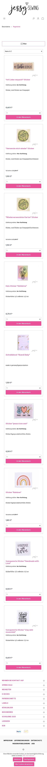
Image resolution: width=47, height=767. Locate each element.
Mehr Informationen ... (29, 755)
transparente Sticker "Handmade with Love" (22, 562)
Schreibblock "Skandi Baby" (18, 355)
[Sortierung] (23, 51)
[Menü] (4, 18)
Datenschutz (36, 740)
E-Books (6, 694)
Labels (5, 703)
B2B (3, 726)
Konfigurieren (29, 759)
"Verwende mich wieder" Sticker (20, 148)
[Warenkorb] (42, 18)
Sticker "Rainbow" (13, 492)
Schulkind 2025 (9, 717)
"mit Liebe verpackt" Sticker (18, 80)
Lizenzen (6, 721)
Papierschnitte (9, 699)
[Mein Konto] (38, 18)
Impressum (8, 740)
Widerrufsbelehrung (21, 743)
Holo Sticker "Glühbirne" (16, 286)
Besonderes (7, 712)
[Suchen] (33, 18)
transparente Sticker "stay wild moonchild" (19, 631)
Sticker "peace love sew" (16, 424)
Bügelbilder (7, 708)
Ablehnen (17, 759)
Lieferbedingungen (21, 740)
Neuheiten (6, 689)
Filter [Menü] (23, 43)
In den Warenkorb (24, 117)
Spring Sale (7, 685)
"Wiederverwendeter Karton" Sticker (22, 217)
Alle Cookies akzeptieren (24, 764)
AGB (33, 743)
